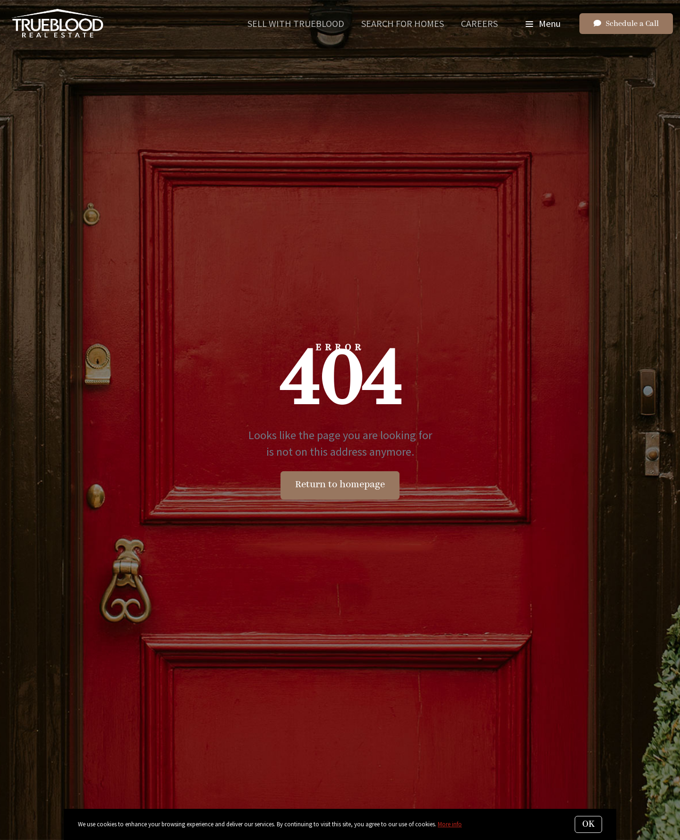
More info (450, 824)
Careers (479, 23)
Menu (543, 23)
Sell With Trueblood (295, 23)
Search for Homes (402, 23)
